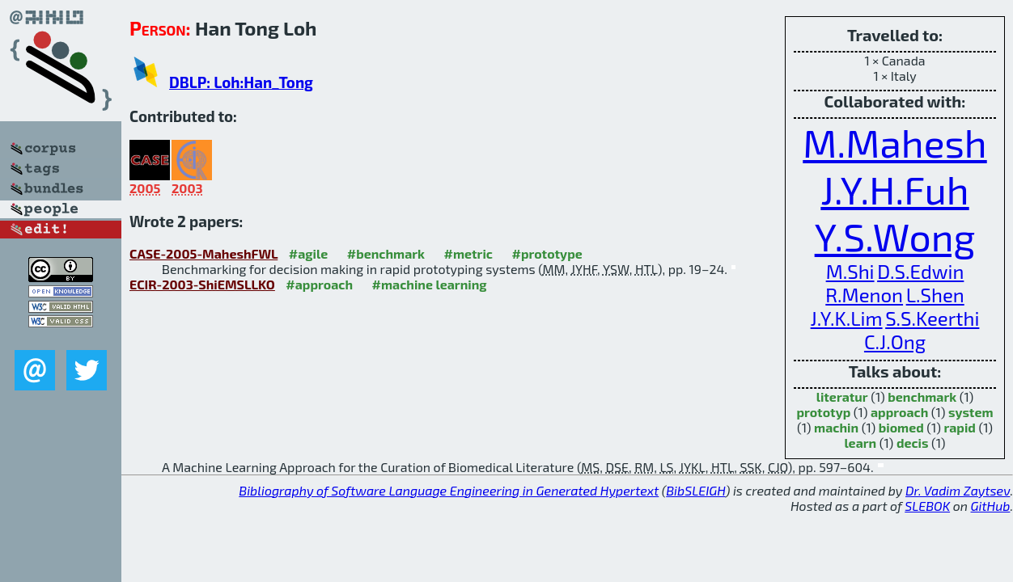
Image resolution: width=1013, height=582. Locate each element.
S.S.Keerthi (932, 318)
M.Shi (850, 271)
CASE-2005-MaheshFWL (203, 253)
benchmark (922, 396)
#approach (319, 284)
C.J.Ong (895, 341)
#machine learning (429, 284)
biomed (901, 427)
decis (912, 442)
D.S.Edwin (920, 271)
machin (836, 427)
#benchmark (386, 253)
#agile (308, 253)
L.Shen (935, 294)
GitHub (991, 505)
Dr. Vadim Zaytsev (957, 490)
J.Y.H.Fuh (894, 189)
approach (899, 412)
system (971, 412)
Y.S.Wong (895, 236)
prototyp (823, 412)
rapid (959, 427)
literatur (842, 396)
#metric (468, 253)
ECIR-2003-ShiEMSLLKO (202, 284)
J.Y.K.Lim (847, 318)
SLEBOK (927, 505)
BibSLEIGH (695, 490)
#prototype (546, 253)
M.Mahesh (894, 142)
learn (860, 442)
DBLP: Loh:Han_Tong (241, 82)
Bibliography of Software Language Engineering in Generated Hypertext (449, 490)
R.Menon (864, 294)
